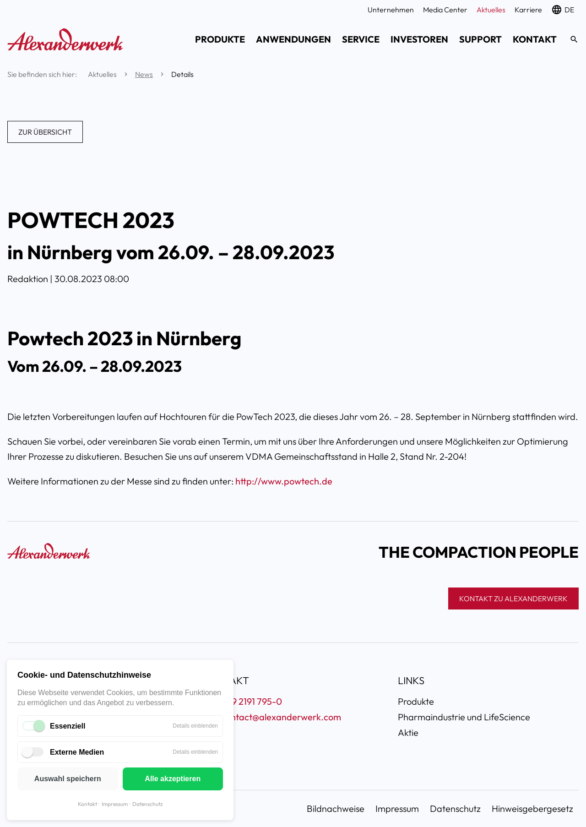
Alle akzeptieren (173, 779)
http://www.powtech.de (283, 481)
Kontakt (87, 803)
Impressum (115, 803)
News (144, 74)
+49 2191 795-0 (251, 701)
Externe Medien (77, 752)
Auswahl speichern (67, 779)
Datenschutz (147, 803)
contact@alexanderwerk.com (281, 717)
